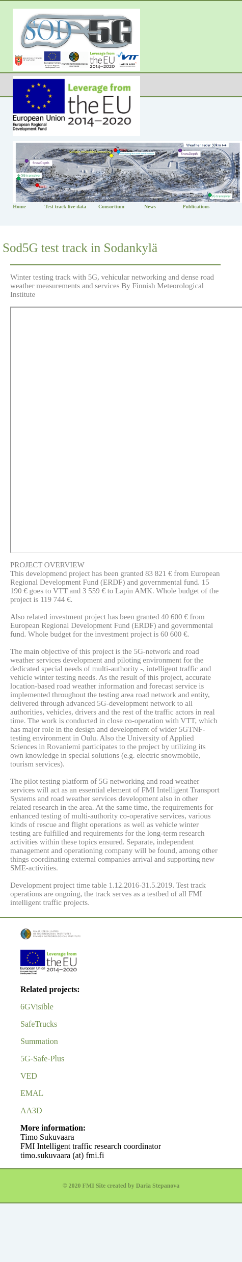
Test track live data (65, 206)
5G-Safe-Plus (42, 1058)
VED (28, 1076)
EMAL (31, 1093)
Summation (39, 1041)
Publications (195, 206)
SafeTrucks (38, 1024)
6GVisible (36, 1006)
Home (19, 206)
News (150, 206)
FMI (88, 1185)
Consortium (111, 206)
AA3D (31, 1110)
